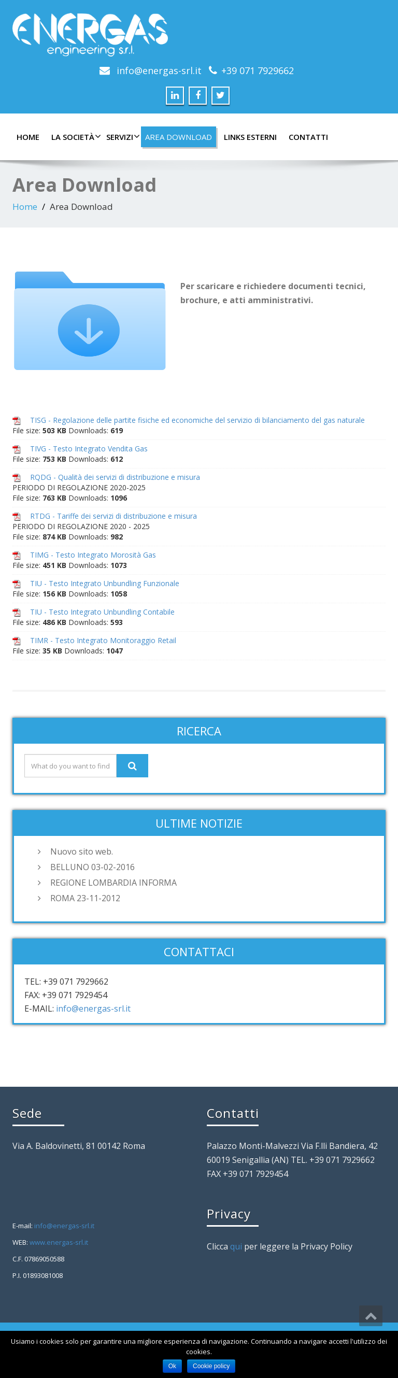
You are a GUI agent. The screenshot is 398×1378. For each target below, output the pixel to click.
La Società (74, 137)
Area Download (178, 137)
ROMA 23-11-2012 (85, 898)
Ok (172, 1366)
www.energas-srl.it (59, 1242)
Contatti (308, 137)
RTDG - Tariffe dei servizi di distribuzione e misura (113, 516)
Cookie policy (211, 1366)
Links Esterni (250, 137)
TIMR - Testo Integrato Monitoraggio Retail (103, 640)
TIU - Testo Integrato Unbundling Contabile (102, 612)
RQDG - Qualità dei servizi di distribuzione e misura (115, 477)
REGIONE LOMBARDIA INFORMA (113, 882)
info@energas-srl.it (159, 70)
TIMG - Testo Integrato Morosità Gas (93, 555)
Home (28, 137)
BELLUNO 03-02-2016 (92, 867)
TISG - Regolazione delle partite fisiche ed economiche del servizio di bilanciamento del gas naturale (197, 420)
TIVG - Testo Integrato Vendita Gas (89, 448)
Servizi (121, 137)
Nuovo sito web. (81, 851)
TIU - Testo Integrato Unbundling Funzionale (104, 583)
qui (236, 1246)
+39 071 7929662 (257, 70)
